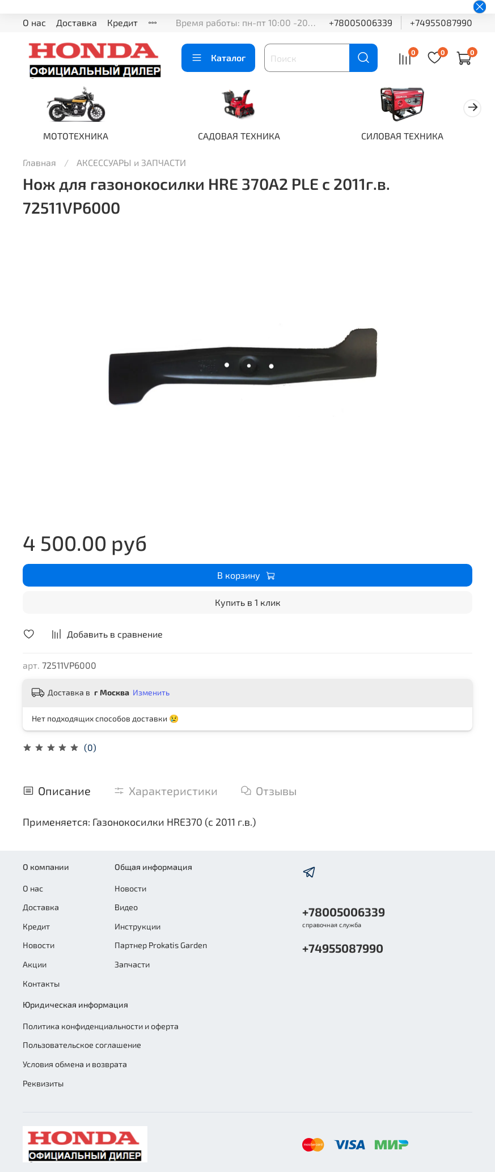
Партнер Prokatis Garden (161, 945)
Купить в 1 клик (248, 604)
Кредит (122, 22)
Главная (39, 164)
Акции (34, 964)
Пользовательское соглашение (82, 1045)
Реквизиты (43, 1083)
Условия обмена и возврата (75, 1064)
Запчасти (132, 964)
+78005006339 (360, 22)
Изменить (151, 694)
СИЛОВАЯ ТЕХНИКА (416, 137)
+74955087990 (441, 22)
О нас (34, 22)
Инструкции (137, 926)
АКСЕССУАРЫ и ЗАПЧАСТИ (131, 164)
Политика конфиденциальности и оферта (101, 1026)
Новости (38, 945)
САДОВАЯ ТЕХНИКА (247, 137)
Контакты (41, 983)
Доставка (76, 22)
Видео (126, 907)
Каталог (218, 57)
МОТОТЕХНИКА (78, 137)
